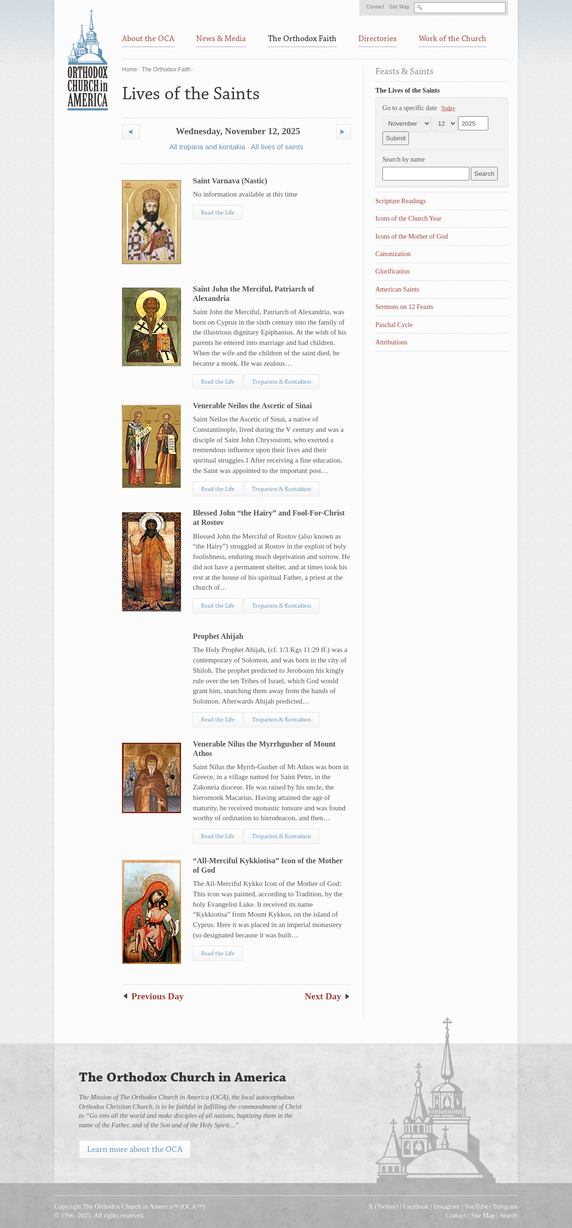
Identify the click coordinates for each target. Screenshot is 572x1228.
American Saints (397, 289)
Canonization (393, 254)
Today (449, 108)
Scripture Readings (400, 201)
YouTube (476, 1206)
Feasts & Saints (404, 71)
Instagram (446, 1206)
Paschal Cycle (394, 324)
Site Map (399, 6)
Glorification (392, 271)
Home (129, 69)
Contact (375, 6)
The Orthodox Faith (166, 69)
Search (509, 1215)
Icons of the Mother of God (411, 236)
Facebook (415, 1206)
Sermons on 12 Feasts (404, 306)
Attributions (391, 342)
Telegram (505, 1206)
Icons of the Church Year (408, 218)
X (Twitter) (383, 1206)
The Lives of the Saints (407, 90)
